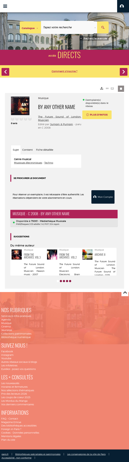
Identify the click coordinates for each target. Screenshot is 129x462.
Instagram (7, 354)
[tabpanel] (46, 161)
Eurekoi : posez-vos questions (18, 368)
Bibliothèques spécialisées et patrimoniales (37, 453)
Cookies (5, 432)
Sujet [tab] (16, 149)
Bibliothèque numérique (16, 336)
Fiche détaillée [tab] (44, 149)
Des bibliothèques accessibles (19, 425)
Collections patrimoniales (16, 333)
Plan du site (8, 439)
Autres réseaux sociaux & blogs (19, 361)
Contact (13, 417)
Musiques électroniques (28, 162)
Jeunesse (6, 329)
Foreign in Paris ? (11, 428)
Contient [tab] (27, 149)
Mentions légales (11, 435)
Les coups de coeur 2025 (15, 396)
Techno (48, 162)
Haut (124, 292)
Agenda (6, 318)
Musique (6, 322)
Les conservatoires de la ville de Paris (86, 453)
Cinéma (6, 325)
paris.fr (5, 453)
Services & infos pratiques (16, 315)
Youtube (6, 357)
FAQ (3, 417)
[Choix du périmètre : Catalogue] (30, 27)
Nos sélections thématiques (17, 389)
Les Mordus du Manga (14, 400)
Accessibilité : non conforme (16, 457)
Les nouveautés (10, 382)
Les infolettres (9, 364)
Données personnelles (26, 432)
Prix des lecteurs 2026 (14, 393)
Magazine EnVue (11, 421)
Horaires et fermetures (14, 386)
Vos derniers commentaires (17, 403)
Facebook (7, 350)
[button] (123, 6)
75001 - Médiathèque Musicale (48, 220)
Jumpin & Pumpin (61, 124)
